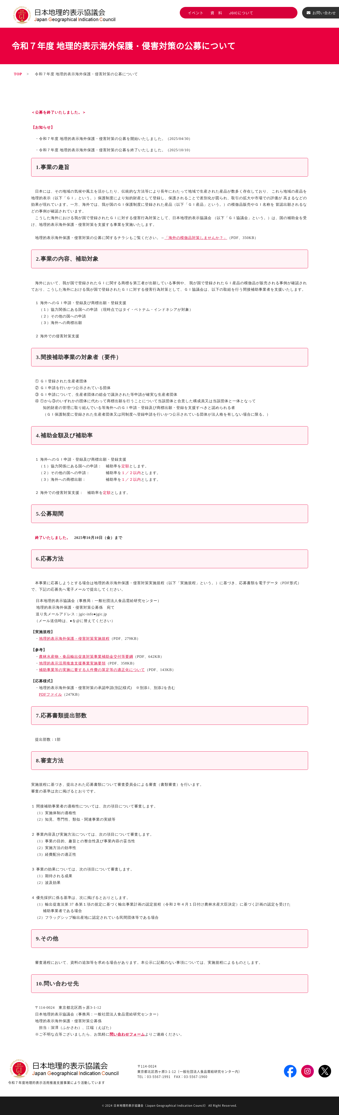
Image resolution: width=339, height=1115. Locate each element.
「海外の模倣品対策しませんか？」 (196, 238)
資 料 (216, 13)
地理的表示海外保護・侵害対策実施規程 (74, 639)
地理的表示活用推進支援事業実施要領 (72, 663)
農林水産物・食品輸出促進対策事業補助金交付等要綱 (86, 657)
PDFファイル (50, 694)
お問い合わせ (324, 13)
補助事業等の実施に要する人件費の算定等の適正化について (92, 670)
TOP (18, 74)
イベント (196, 13)
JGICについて (241, 13)
